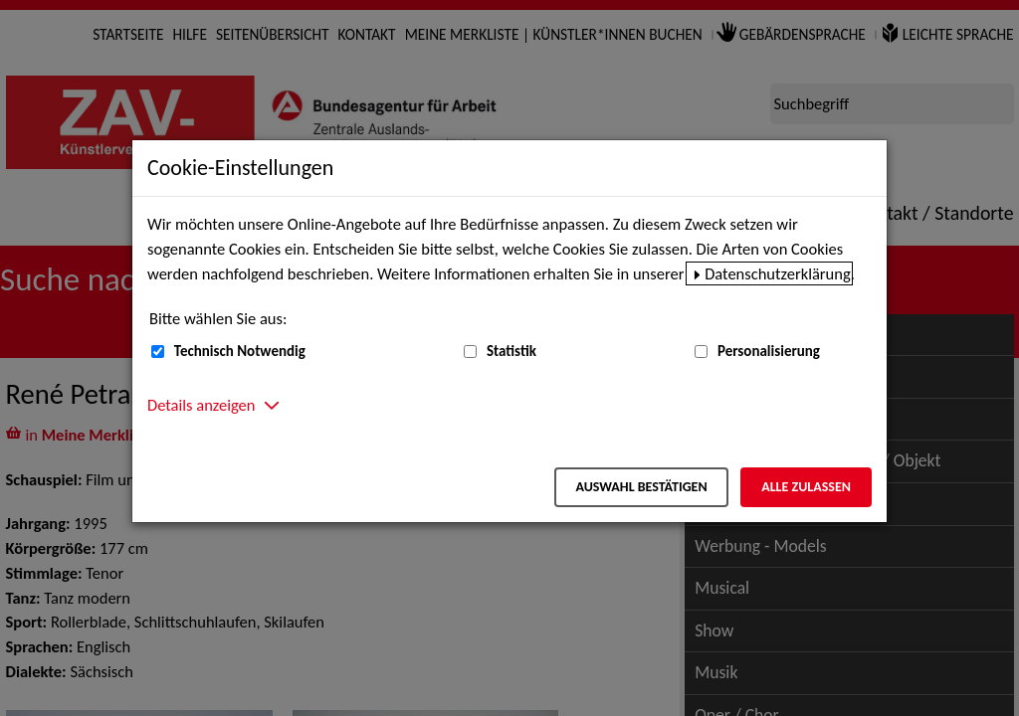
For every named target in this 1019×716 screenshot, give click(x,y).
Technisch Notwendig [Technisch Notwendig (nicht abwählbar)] (240, 351)
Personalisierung (768, 351)
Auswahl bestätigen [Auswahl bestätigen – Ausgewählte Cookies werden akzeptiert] (641, 486)
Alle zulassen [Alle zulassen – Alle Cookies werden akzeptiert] (806, 486)
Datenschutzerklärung (778, 273)
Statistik (511, 351)
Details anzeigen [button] (201, 405)
